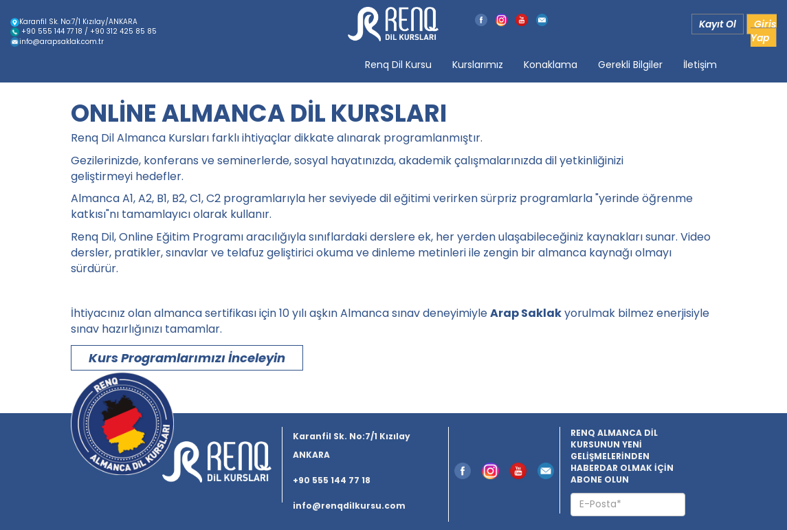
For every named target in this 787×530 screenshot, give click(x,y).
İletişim (700, 64)
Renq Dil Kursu (398, 64)
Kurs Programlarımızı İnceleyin (187, 357)
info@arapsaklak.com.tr (57, 41)
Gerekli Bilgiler (630, 64)
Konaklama (550, 64)
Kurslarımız (477, 64)
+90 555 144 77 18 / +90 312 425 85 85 (83, 31)
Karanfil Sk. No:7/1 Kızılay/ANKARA (73, 21)
